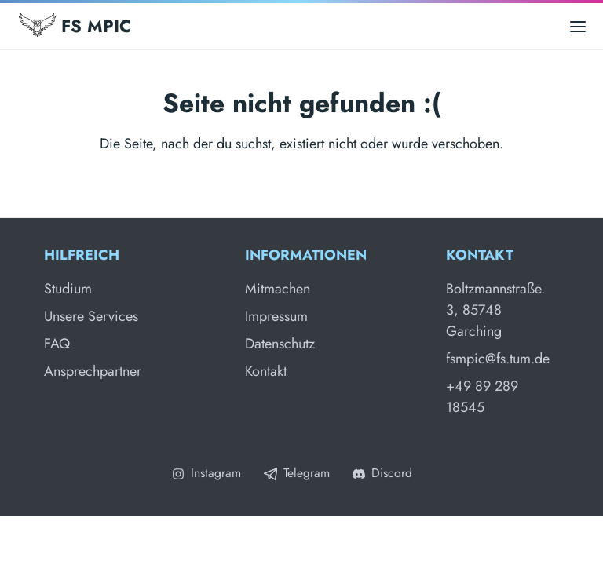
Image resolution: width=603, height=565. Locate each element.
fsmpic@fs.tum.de (498, 358)
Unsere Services (91, 316)
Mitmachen (277, 289)
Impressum (276, 316)
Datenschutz (280, 344)
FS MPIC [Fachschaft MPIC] (75, 25)
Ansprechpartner (92, 371)
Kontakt (266, 371)
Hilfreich (81, 255)
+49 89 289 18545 (482, 396)
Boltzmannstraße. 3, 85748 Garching (495, 310)
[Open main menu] (577, 26)
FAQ (57, 344)
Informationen (306, 255)
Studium (68, 289)
